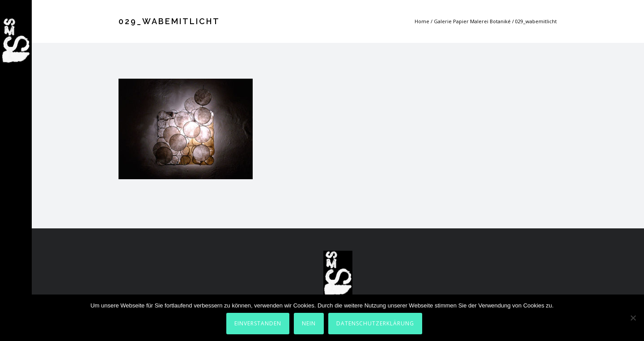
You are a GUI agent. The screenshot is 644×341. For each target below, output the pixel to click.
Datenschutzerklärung (375, 323)
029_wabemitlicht (536, 21)
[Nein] (632, 317)
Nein (309, 323)
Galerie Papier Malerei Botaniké (472, 21)
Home (422, 21)
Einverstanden (257, 323)
